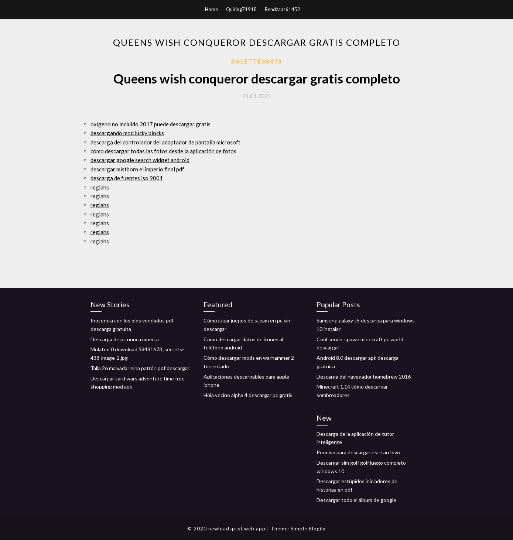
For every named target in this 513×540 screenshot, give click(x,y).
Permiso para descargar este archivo (358, 452)
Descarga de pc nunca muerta (124, 339)
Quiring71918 (241, 9)
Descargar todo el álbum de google (356, 500)
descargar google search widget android (139, 160)
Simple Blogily (308, 529)
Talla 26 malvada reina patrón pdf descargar (139, 368)
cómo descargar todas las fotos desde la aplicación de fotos (163, 151)
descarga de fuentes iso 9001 (126, 178)
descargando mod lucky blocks (127, 133)
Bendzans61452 (282, 9)
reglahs (99, 187)
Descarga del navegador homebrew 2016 (364, 376)
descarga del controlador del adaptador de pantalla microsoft (165, 142)
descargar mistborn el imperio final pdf (137, 169)
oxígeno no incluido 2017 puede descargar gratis (150, 124)
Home (211, 9)
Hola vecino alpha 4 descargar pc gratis (248, 395)
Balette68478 (256, 61)
